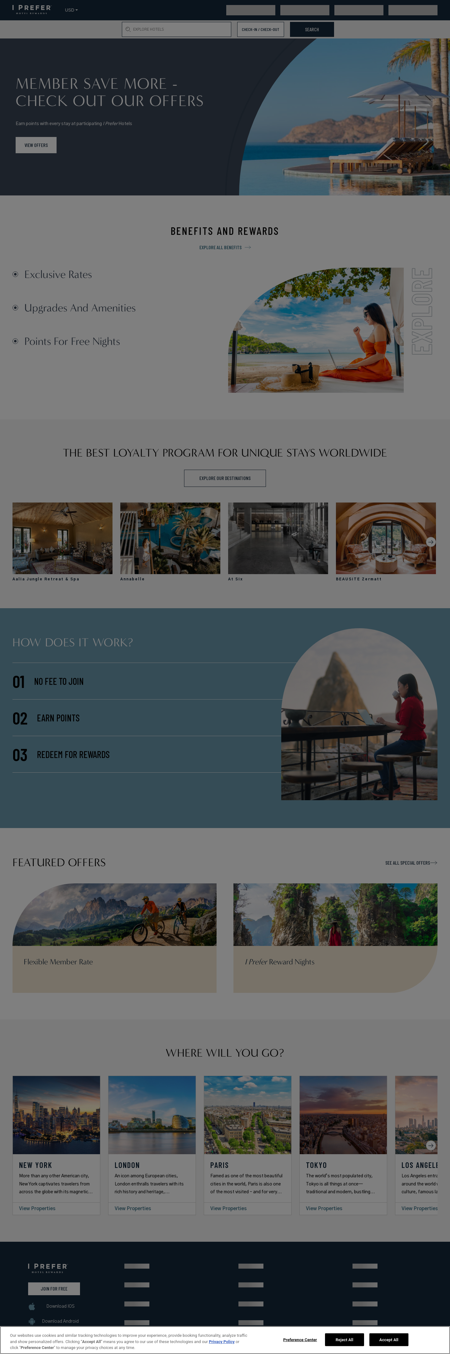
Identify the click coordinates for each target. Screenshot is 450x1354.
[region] (225, 1340)
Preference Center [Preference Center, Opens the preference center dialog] (300, 1339)
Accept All (388, 1339)
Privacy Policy (221, 1341)
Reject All (344, 1339)
